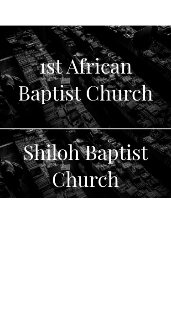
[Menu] (13, 13)
